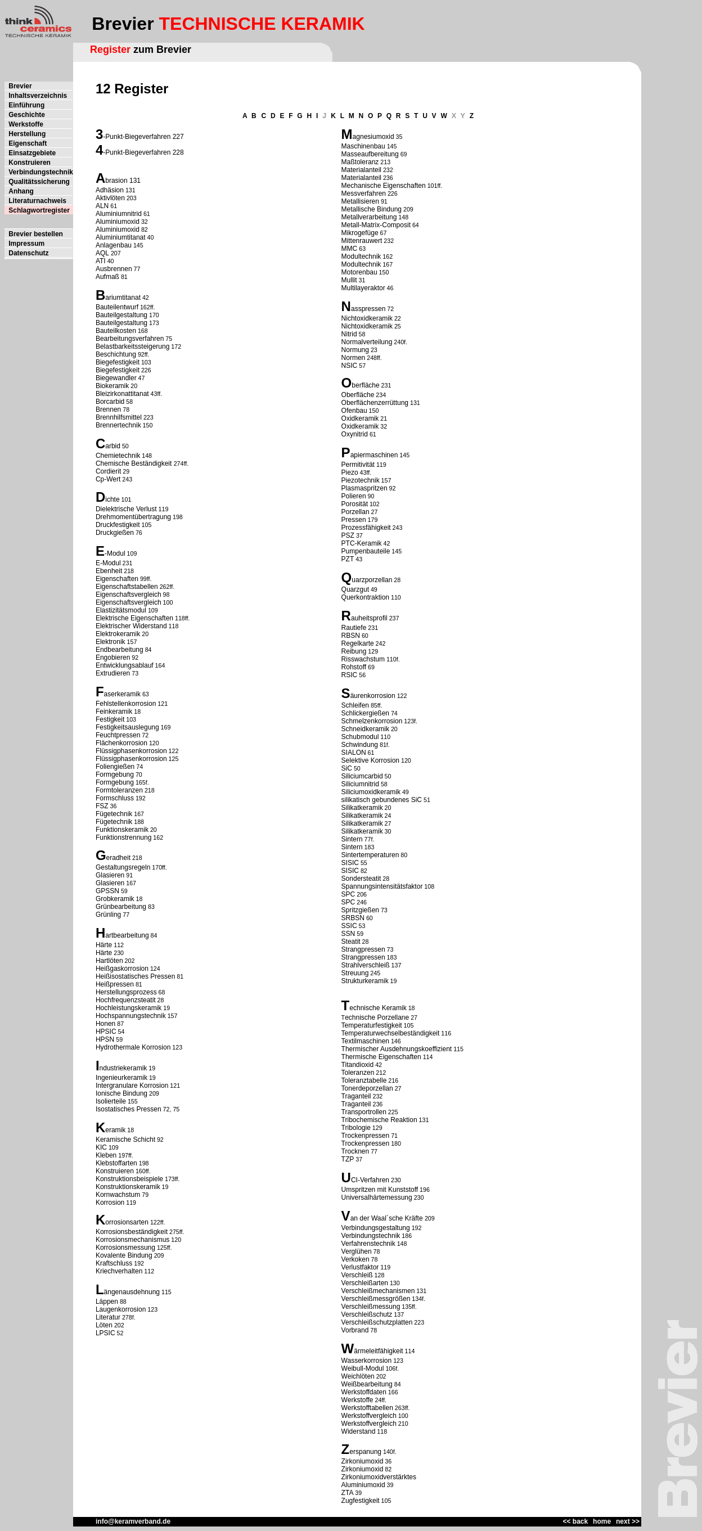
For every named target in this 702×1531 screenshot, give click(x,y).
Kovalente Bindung (124, 1255)
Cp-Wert (108, 479)
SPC (348, 894)
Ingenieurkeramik (121, 1078)
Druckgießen (115, 533)
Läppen (107, 1301)
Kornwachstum (118, 1195)
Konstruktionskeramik (128, 1187)
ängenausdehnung (132, 1292)
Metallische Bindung (371, 209)
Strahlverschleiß (365, 965)
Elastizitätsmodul (121, 610)
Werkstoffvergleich (369, 1416)
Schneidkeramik (365, 729)
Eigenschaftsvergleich (128, 594)
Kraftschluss (114, 1263)
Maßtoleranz (360, 162)
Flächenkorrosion (121, 743)
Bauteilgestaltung (121, 315)
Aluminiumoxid (118, 222)
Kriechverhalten (119, 1271)
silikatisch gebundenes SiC (381, 800)
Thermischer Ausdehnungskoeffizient (396, 1049)
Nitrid (349, 334)
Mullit (349, 280)
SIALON (353, 753)
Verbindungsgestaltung (375, 1228)
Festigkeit (110, 719)
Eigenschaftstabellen (127, 587)
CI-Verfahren (370, 1180)
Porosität (354, 504)
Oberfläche (358, 395)
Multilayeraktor (363, 288)
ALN (102, 206)
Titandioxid (357, 1065)
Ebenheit (109, 571)
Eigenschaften (117, 579)
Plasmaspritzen (364, 488)
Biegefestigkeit (118, 362)
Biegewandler (116, 378)
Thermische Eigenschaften (381, 1057)
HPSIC (106, 1031)
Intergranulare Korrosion (132, 1085)
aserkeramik (122, 694)
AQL (102, 253)
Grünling (108, 914)
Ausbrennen (114, 269)
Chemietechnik (118, 456)
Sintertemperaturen (370, 855)
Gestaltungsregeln (123, 867)
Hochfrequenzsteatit (126, 1000)
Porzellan (355, 512)
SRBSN (352, 918)
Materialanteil (361, 170)
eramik (115, 1130)
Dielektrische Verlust (126, 509)
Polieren (353, 496)
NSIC (349, 366)
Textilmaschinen (365, 1041)
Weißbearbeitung (367, 1384)
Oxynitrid (354, 434)
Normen (353, 358)
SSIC (349, 926)
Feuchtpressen (118, 735)
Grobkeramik (115, 899)
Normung (355, 350)
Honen (105, 1024)
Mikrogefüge (360, 233)
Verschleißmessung (370, 1307)
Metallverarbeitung (369, 217)
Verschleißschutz (367, 1314)
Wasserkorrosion (366, 1361)
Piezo (349, 472)
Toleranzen (358, 1073)
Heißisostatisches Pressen (135, 976)
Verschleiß (357, 1275)
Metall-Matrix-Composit (376, 225)
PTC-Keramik (361, 543)
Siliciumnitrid (360, 784)
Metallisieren (360, 201)
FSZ (102, 806)
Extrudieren (113, 673)
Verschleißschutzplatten (377, 1322)
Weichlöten (358, 1376)
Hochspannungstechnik (131, 1016)
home (602, 1521)
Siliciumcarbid (362, 776)
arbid (112, 446)
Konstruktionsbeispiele (129, 1179)
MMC (349, 249)
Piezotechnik (360, 480)
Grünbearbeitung (121, 907)
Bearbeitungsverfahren (130, 339)
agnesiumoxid (373, 137)
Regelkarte (357, 643)
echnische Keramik (377, 1008)
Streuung (355, 973)
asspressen (368, 309)
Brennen (108, 409)
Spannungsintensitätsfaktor (382, 886)
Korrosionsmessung (125, 1247)
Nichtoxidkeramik (367, 318)
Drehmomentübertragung (133, 517)
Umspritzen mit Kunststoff (379, 1190)
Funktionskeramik (122, 830)
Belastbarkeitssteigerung (132, 346)
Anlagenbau (114, 245)
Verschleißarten (364, 1283)
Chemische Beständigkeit (135, 463)
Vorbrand (355, 1330)
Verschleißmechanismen (378, 1291)
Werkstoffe (357, 1400)
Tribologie (356, 1128)
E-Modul (108, 563)
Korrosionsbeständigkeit (132, 1232)
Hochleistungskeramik (128, 1008)
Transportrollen (363, 1112)
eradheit (118, 858)
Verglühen (356, 1251)
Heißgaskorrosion (122, 968)
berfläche (365, 385)
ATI (101, 261)
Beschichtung (116, 354)
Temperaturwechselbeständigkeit (390, 1033)
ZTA (347, 1493)
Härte (104, 945)
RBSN (350, 636)
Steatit (351, 941)
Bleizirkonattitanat (122, 394)
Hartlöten (109, 961)
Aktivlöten (110, 198)
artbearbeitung (126, 935)
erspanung (365, 1452)
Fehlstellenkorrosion (126, 704)
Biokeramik (112, 386)
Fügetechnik (114, 814)
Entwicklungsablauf (125, 665)
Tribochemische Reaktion (379, 1120)
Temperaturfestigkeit (371, 1025)
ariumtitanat (123, 297)
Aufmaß (107, 277)
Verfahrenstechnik (368, 1244)
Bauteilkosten (116, 331)
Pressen (353, 520)
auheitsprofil (369, 618)
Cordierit (108, 471)
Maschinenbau (363, 146)
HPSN (105, 1039)
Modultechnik (361, 256)
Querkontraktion (365, 597)
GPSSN (107, 891)
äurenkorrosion (372, 696)
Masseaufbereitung (370, 154)
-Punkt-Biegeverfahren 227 (143, 137)
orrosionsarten (126, 1222)
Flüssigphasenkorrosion (131, 751)
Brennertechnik (118, 425)
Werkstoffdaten (363, 1392)
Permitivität (358, 465)
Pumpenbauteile (365, 551)
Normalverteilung (367, 342)
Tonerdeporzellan (367, 1088)
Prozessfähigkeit (366, 528)
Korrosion (110, 1202)
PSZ (347, 535)
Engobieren (113, 657)
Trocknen (355, 1151)
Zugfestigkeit (360, 1501)
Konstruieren (115, 1171)
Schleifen (355, 705)
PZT (347, 559)
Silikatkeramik (362, 808)
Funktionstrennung (123, 837)
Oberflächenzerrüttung (374, 403)
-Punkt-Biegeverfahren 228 (143, 152)
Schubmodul (360, 737)
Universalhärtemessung (376, 1197)
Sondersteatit (361, 878)
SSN (348, 934)
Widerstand (358, 1431)
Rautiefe (354, 628)
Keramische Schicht (125, 1139)
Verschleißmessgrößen (376, 1299)
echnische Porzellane (377, 1017)
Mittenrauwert (361, 241)
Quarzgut (355, 589)
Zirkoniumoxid (362, 1461)
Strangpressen (363, 949)
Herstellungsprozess (126, 992)
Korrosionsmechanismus (132, 1240)
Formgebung (115, 774)
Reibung (354, 651)
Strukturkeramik (365, 981)
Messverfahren (363, 193)
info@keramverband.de (121, 1521)
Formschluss (115, 798)
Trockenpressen (365, 1136)
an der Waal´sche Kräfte (387, 1218)
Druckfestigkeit (118, 525)
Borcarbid (110, 402)
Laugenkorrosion (121, 1309)
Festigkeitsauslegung (127, 727)
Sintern (352, 839)
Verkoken (355, 1259)
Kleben (106, 1155)
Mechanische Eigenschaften (383, 186)
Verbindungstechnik (370, 1236)
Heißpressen (115, 984)
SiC (346, 768)
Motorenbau (359, 272)
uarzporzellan (372, 580)
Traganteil (356, 1096)
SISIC (350, 863)
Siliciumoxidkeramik (370, 792)
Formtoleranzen (119, 790)
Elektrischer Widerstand (131, 626)
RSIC (349, 675)
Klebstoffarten (116, 1163)
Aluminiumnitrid (119, 214)
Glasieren (110, 875)
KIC (101, 1147)
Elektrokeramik (118, 634)
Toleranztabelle (364, 1080)
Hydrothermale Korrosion (133, 1047)
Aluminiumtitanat (121, 237)
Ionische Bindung (121, 1093)
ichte (112, 499)
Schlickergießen (365, 713)
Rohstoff (353, 667)
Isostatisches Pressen (128, 1109)
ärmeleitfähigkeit (378, 1351)
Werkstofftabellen (367, 1408)
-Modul (115, 553)
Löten (104, 1325)
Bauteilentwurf (117, 307)
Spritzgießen (360, 910)
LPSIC (105, 1333)
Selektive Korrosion (370, 760)
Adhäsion (110, 190)
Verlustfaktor (360, 1267)
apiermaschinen (374, 455)
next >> (628, 1521)
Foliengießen (115, 767)
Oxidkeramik (360, 418)
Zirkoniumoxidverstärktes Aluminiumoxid (378, 1481)
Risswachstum (363, 659)
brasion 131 (123, 180)
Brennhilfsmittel (119, 417)
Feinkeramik (114, 711)
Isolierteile (111, 1101)
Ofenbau (354, 411)
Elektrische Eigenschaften (134, 618)
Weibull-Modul (362, 1368)
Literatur (108, 1317)
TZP (347, 1159)
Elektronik (110, 642)
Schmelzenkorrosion (372, 721)
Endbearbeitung (119, 650)
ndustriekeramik (123, 1068)
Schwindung (359, 745)
